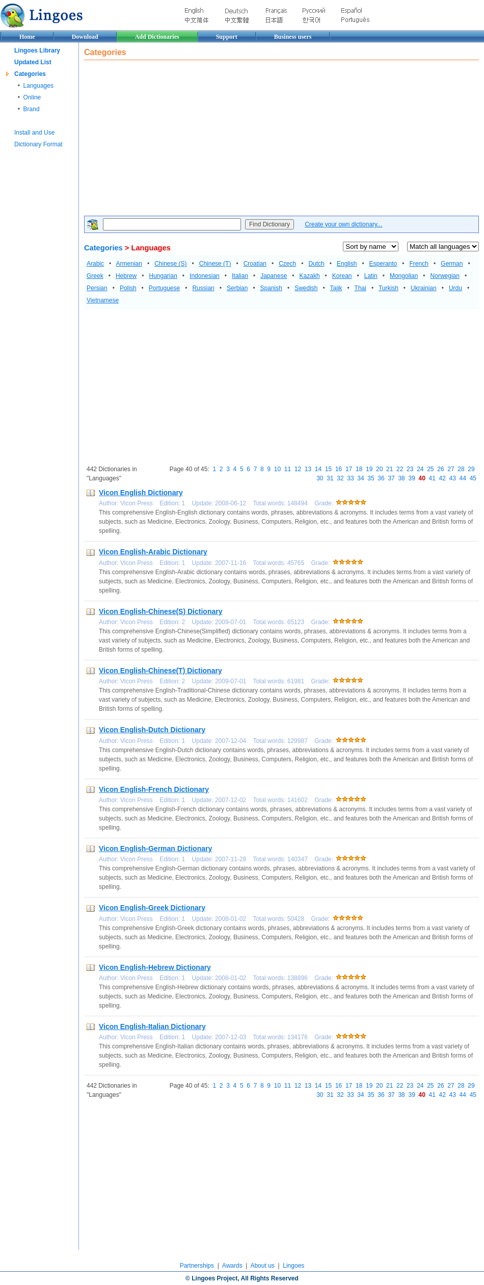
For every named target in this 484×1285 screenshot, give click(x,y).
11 (287, 469)
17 (348, 469)
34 (360, 478)
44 (463, 478)
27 (450, 469)
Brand (31, 109)
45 (473, 478)
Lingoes (293, 1265)
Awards (232, 1265)
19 (369, 469)
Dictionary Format (38, 144)
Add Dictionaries (157, 36)
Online (32, 97)
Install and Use (34, 132)
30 (319, 478)
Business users (293, 36)
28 (461, 469)
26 (440, 469)
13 (308, 469)
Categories (30, 74)
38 (401, 478)
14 (318, 469)
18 (359, 469)
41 (432, 478)
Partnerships (197, 1265)
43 (452, 478)
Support (226, 36)
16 (338, 469)
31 (330, 478)
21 (389, 469)
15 (328, 469)
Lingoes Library (37, 50)
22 (399, 469)
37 (391, 478)
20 (379, 469)
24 (420, 469)
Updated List (32, 62)
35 (370, 478)
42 (442, 478)
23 (410, 469)
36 (381, 478)
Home (27, 36)
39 (411, 478)
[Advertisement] (237, 139)
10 (277, 469)
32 (340, 478)
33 (350, 478)
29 (471, 469)
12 (297, 469)
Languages (38, 85)
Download (85, 36)
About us (262, 1265)
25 (430, 469)
